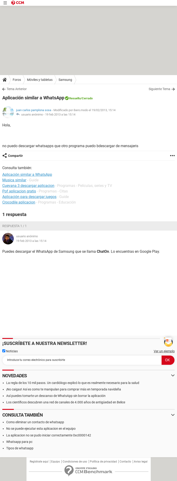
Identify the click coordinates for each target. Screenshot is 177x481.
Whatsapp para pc (19, 442)
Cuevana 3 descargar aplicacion (28, 185)
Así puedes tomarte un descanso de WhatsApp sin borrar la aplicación (56, 396)
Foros (17, 80)
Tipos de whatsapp (19, 448)
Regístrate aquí (39, 461)
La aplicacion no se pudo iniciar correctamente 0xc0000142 (48, 435)
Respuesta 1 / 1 (14, 226)
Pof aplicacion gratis (19, 191)
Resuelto (75, 98)
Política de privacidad (103, 461)
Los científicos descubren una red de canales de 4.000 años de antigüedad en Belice (65, 402)
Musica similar (14, 180)
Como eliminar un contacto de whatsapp (35, 422)
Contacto (125, 461)
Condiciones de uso (75, 461)
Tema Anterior (17, 89)
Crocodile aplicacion (18, 202)
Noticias (10, 351)
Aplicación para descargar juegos (29, 197)
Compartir (15, 156)
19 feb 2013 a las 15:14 (60, 114)
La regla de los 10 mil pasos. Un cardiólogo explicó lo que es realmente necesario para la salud (72, 383)
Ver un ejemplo (164, 351)
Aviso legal (141, 461)
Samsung (65, 80)
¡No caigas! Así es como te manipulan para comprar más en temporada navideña (63, 389)
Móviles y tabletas (40, 80)
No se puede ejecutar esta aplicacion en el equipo (41, 428)
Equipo (55, 461)
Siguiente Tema (159, 89)
